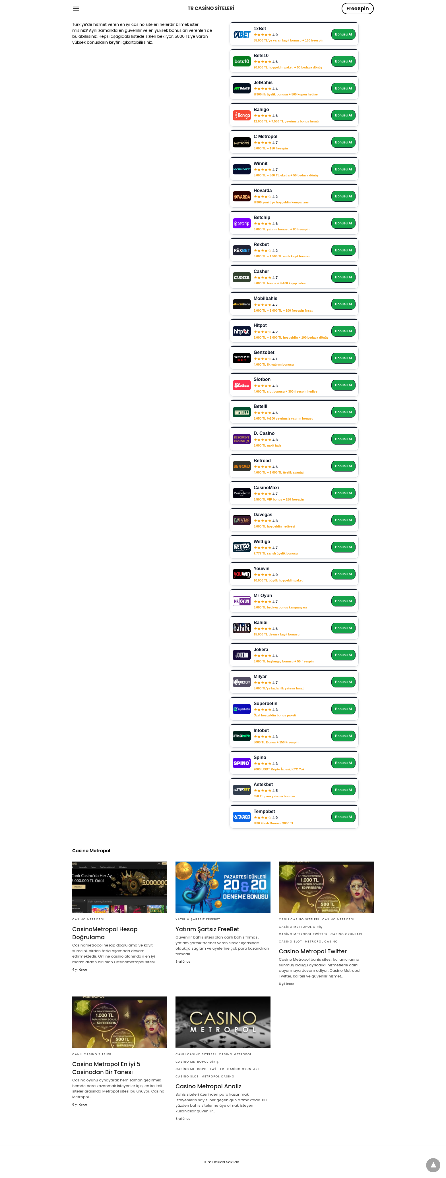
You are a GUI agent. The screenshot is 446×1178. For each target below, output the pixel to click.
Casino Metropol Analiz (208, 1086)
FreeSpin (357, 8)
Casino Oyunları (346, 934)
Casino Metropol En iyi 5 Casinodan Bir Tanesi (106, 1068)
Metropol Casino (321, 941)
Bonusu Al (343, 34)
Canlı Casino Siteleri (299, 919)
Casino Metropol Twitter (303, 934)
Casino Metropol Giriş (301, 927)
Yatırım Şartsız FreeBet (197, 919)
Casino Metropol (88, 919)
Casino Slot (290, 941)
